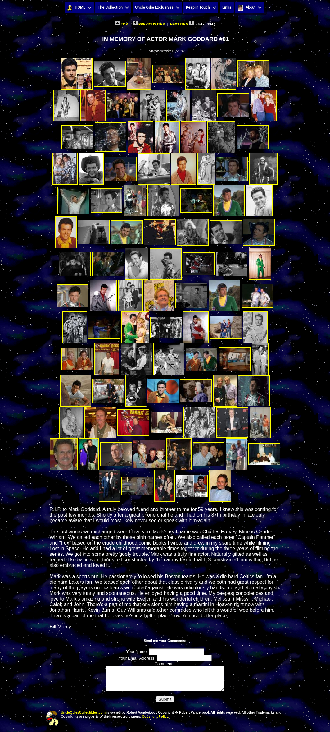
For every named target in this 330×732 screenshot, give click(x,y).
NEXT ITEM (182, 24)
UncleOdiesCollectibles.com (83, 717)
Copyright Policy (155, 721)
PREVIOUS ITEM (149, 24)
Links (226, 7)
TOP (121, 24)
